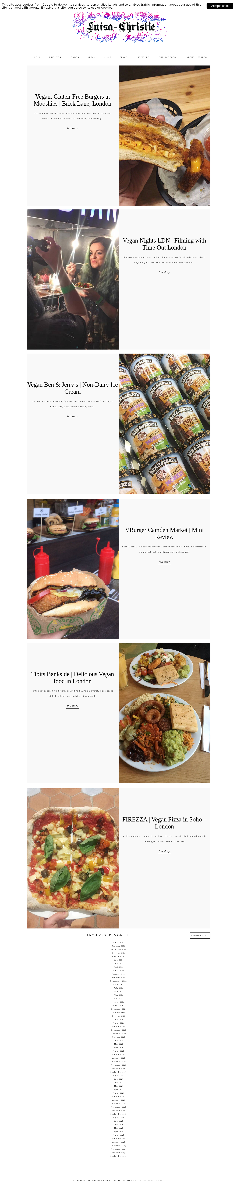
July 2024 (118, 988)
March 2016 (118, 1135)
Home (37, 57)
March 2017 (118, 1093)
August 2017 (119, 1075)
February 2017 (119, 1096)
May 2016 (118, 1128)
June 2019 (118, 1019)
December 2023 (118, 1009)
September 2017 (118, 1072)
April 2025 (118, 967)
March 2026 (118, 942)
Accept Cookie (220, 6)
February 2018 (119, 1054)
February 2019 (119, 1026)
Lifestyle (143, 57)
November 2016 (118, 1107)
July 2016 (118, 1121)
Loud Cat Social (167, 57)
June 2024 (118, 991)
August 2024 (118, 984)
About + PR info (197, 57)
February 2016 (119, 1138)
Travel (124, 57)
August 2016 (119, 1117)
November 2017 (118, 1065)
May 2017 (118, 1086)
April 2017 (118, 1089)
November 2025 (118, 949)
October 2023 (118, 1012)
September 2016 (118, 1114)
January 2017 (118, 1100)
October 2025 (118, 953)
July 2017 (118, 1079)
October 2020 (118, 1016)
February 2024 (118, 1005)
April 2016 (118, 1131)
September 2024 (118, 981)
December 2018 (118, 1030)
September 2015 (118, 1156)
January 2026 (118, 946)
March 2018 (118, 1051)
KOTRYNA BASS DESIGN (149, 1180)
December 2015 (118, 1145)
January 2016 (118, 1142)
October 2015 (118, 1153)
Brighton (55, 57)
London (74, 57)
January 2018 (118, 1058)
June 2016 (118, 1124)
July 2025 (118, 960)
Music (107, 57)
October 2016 (118, 1110)
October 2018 (118, 1037)
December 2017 (118, 1061)
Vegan (91, 57)
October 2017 (118, 1068)
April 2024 (118, 998)
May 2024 (118, 995)
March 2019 (118, 1023)
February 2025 (118, 974)
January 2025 (118, 977)
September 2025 (119, 956)
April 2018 (118, 1047)
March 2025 (118, 970)
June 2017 (118, 1082)
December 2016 (118, 1103)
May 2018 (118, 1044)
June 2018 (118, 1040)
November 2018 (118, 1033)
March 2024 (118, 1002)
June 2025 (119, 963)
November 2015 (118, 1149)
